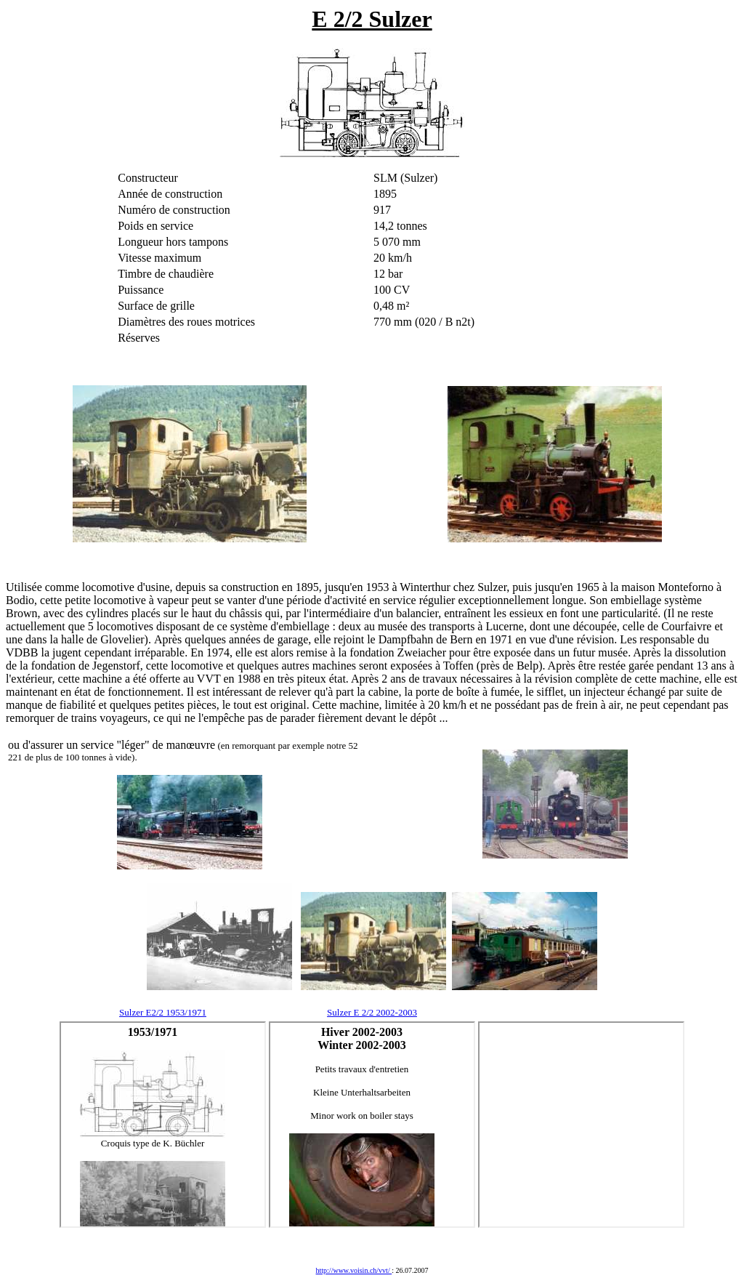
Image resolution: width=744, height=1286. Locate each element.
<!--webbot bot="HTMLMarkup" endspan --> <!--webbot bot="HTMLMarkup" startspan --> (163, 1124)
